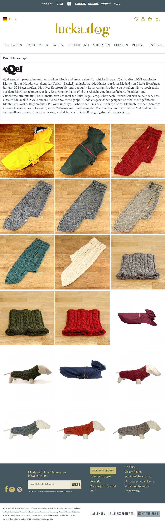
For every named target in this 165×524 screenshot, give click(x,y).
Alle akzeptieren (122, 514)
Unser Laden (133, 472)
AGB (93, 491)
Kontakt (95, 481)
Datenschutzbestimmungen (46, 491)
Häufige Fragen (100, 476)
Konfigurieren (148, 514)
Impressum (132, 491)
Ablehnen (98, 514)
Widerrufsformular (137, 486)
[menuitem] (136, 18)
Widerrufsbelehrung (138, 476)
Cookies (130, 467)
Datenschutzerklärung (139, 481)
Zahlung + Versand (103, 486)
